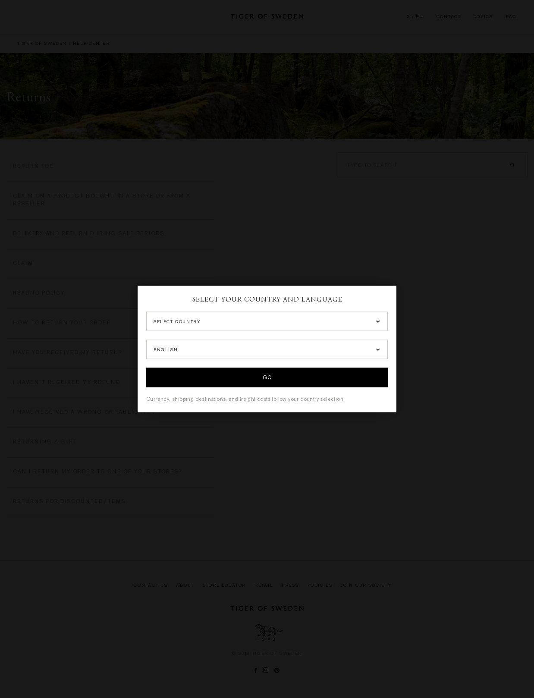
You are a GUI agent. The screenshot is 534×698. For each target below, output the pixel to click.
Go (267, 378)
